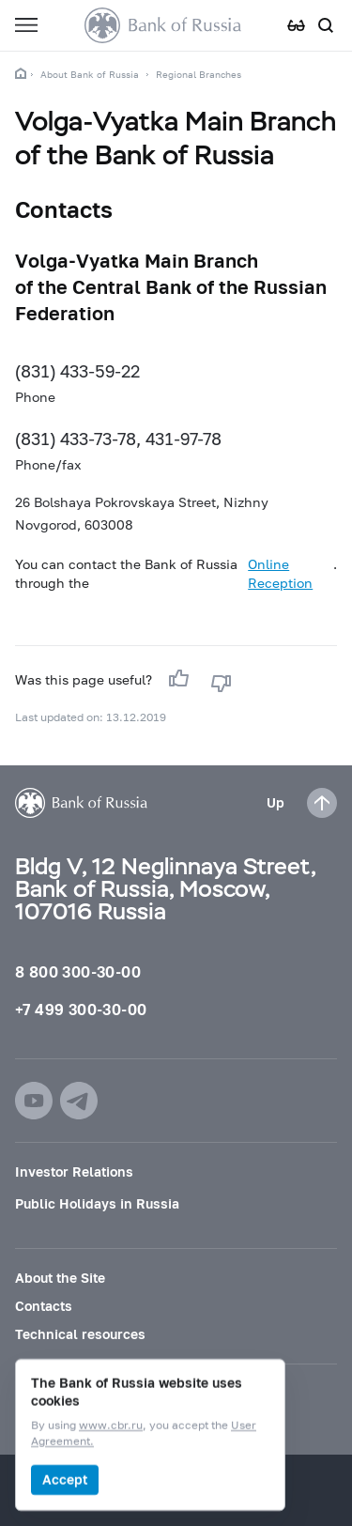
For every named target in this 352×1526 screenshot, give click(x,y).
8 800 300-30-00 (78, 971)
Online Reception (280, 573)
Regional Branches (198, 74)
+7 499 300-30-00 (80, 1009)
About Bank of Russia (89, 74)
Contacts (43, 1306)
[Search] (325, 25)
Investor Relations (74, 1171)
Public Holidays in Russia (97, 1203)
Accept (64, 1479)
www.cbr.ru (111, 1426)
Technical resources (80, 1334)
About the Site (60, 1278)
